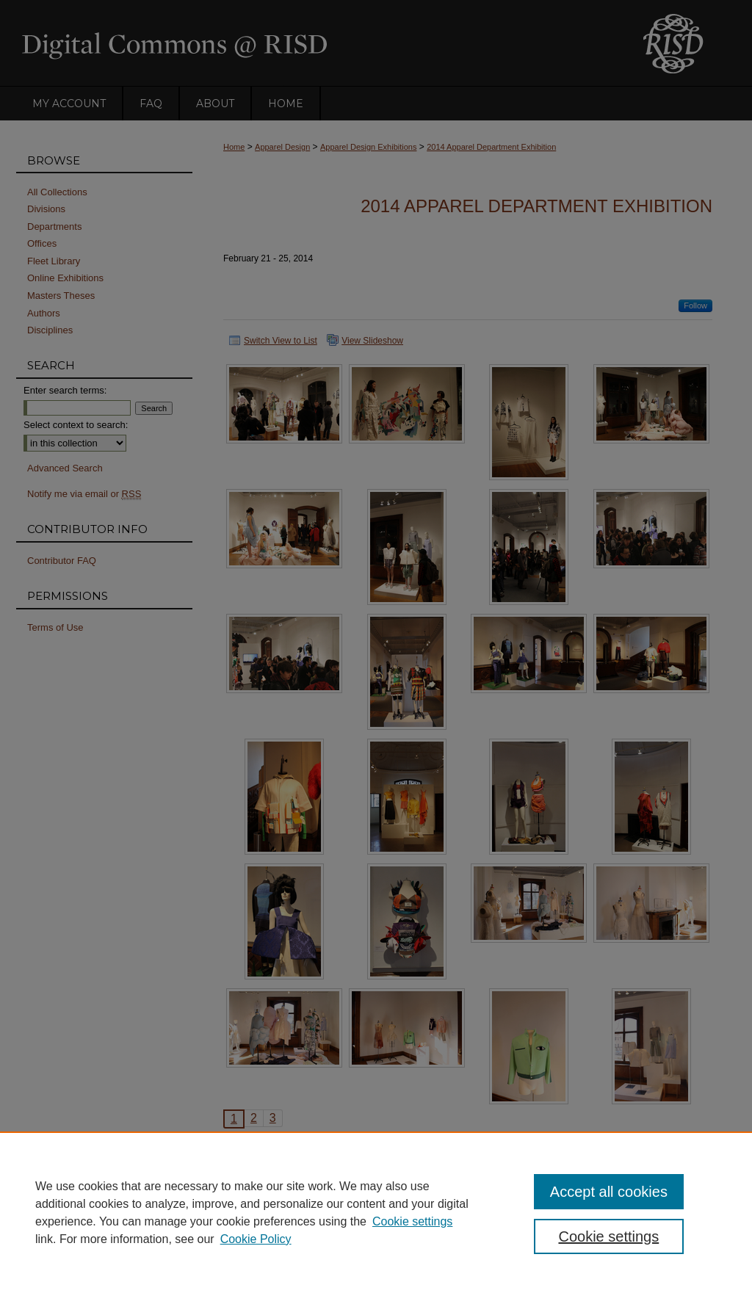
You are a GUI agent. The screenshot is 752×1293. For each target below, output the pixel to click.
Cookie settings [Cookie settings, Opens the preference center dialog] (608, 1236)
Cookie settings (412, 1221)
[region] (376, 1212)
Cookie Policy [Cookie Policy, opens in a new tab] (256, 1239)
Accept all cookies (609, 1192)
